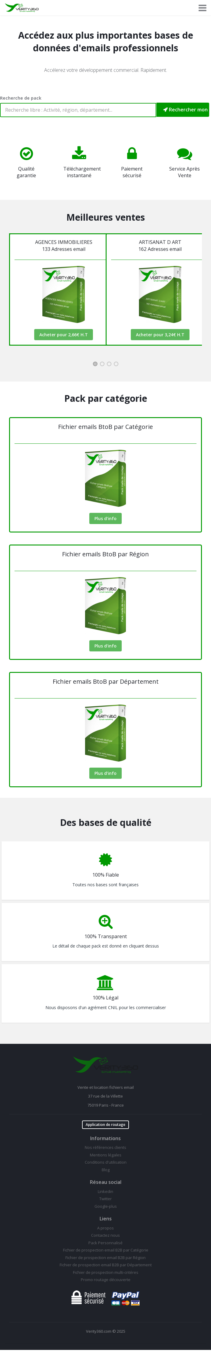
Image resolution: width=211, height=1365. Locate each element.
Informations (105, 1138)
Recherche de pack (20, 98)
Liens (106, 1218)
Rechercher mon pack (186, 109)
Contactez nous (105, 1235)
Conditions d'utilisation (106, 1162)
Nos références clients (105, 1147)
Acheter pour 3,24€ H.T (160, 334)
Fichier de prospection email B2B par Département (106, 1265)
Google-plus (105, 1206)
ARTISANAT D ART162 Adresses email (160, 245)
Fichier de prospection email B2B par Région (105, 1257)
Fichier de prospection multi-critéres (105, 1272)
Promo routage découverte (105, 1279)
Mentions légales (105, 1155)
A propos (105, 1228)
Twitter (105, 1198)
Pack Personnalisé (105, 1242)
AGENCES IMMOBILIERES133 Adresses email (63, 245)
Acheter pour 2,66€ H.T (63, 334)
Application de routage (105, 1124)
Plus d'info (105, 518)
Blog (106, 1169)
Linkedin (105, 1191)
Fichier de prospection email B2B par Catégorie (105, 1250)
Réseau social (105, 1182)
